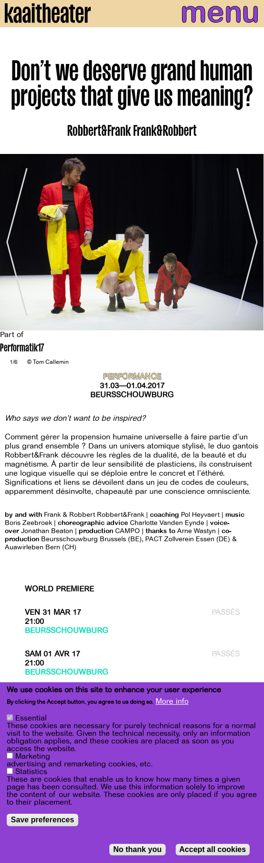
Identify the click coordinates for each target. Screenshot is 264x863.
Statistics (31, 771)
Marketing (32, 756)
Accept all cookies (213, 849)
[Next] (249, 242)
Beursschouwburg (132, 395)
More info (172, 701)
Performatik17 (22, 348)
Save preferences (42, 820)
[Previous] (14, 242)
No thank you (137, 849)
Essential (31, 718)
